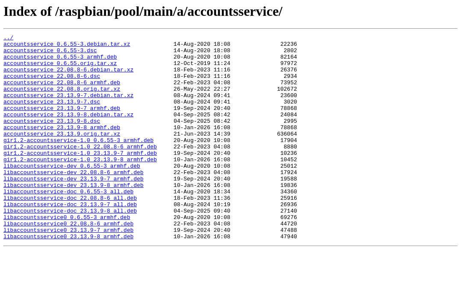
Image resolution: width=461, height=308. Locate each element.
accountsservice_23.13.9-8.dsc (51, 138)
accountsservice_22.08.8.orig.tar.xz (61, 100)
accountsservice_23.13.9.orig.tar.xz (61, 154)
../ (8, 38)
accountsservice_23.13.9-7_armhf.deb (61, 123)
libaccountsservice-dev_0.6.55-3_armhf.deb (71, 192)
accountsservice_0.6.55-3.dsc (50, 54)
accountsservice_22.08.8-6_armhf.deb (61, 92)
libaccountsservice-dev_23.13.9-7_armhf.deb (73, 208)
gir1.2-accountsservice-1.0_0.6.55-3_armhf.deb (78, 162)
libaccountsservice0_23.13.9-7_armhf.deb (68, 269)
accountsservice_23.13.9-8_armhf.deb (61, 146)
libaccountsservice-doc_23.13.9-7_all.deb (70, 239)
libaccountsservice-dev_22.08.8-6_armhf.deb (73, 200)
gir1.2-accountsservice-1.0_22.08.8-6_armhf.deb (80, 169)
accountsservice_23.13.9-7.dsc (51, 115)
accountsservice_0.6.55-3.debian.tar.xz (66, 46)
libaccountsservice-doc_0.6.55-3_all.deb (68, 223)
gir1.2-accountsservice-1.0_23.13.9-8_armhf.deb (80, 185)
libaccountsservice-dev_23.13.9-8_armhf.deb (73, 215)
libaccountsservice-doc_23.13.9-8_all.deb (70, 246)
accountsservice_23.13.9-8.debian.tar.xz (68, 131)
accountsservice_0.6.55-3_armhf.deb (60, 61)
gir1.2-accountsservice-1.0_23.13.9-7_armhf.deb (80, 177)
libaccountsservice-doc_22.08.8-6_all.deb (70, 231)
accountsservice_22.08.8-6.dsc (51, 85)
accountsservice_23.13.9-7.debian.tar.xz (68, 108)
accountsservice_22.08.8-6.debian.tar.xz (68, 77)
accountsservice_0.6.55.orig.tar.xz (60, 69)
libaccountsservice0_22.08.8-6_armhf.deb (68, 262)
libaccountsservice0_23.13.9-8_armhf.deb (68, 277)
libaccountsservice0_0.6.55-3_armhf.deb (66, 254)
